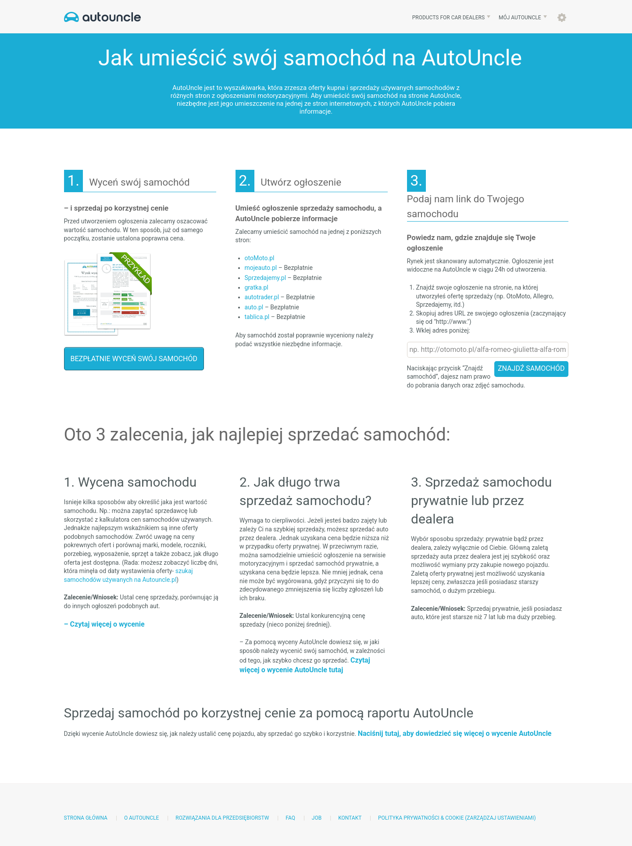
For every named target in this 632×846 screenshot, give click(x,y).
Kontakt (349, 818)
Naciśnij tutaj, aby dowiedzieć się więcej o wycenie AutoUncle (455, 733)
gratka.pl (256, 287)
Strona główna (85, 818)
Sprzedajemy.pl (265, 277)
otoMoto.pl (260, 258)
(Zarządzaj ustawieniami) (500, 818)
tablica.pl (257, 316)
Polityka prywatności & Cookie (421, 818)
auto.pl (254, 307)
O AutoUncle (141, 818)
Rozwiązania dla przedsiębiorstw (222, 818)
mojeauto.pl (261, 267)
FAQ (290, 818)
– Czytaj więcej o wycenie (104, 624)
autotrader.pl (262, 297)
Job (316, 818)
